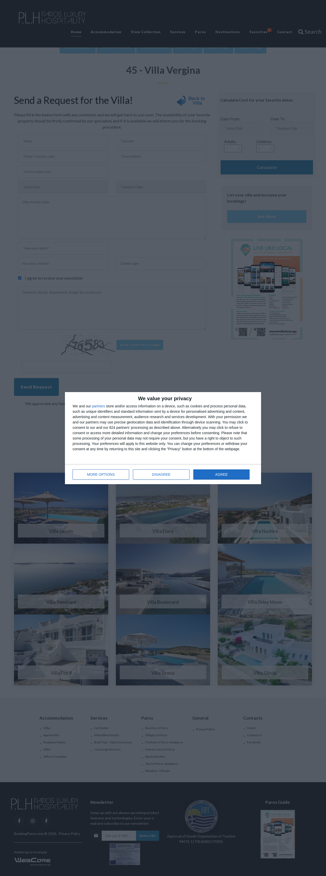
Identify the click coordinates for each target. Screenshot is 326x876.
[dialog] (163, 438)
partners (98, 406)
